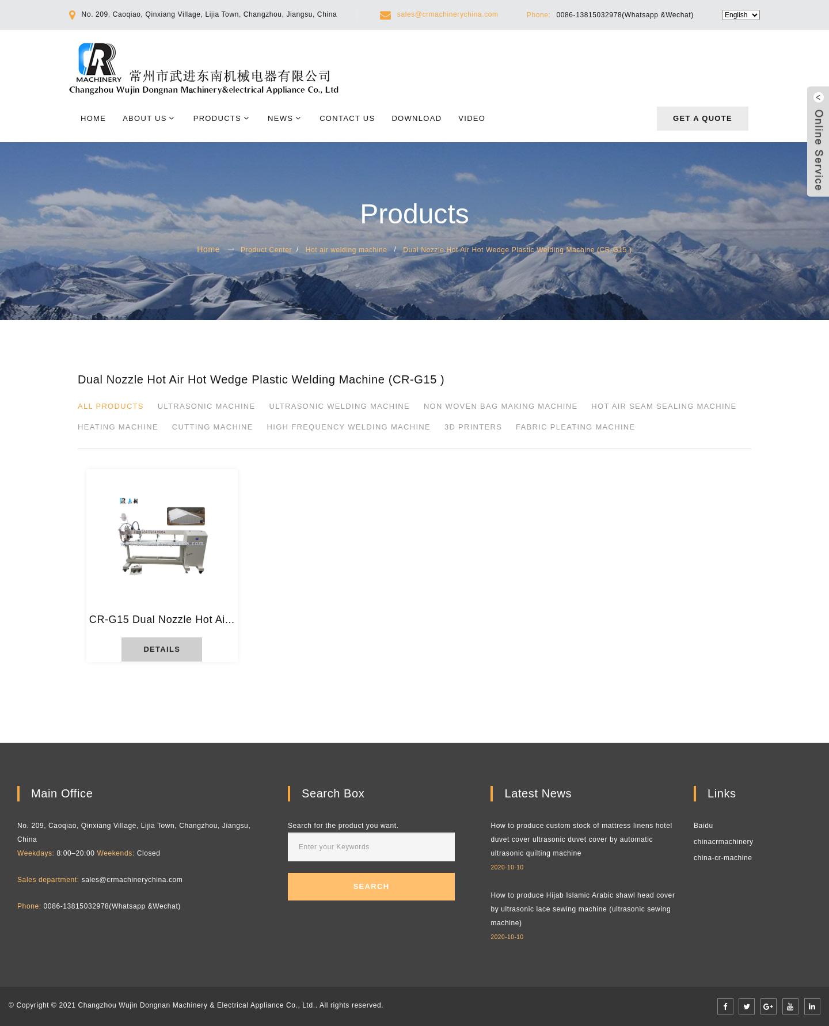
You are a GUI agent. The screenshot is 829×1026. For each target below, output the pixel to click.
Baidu (703, 826)
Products (217, 118)
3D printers (473, 427)
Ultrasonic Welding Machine (339, 406)
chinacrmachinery (724, 842)
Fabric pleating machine (575, 427)
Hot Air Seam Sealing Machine (663, 406)
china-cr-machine (723, 858)
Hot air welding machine (346, 250)
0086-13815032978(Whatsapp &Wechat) (624, 15)
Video (471, 118)
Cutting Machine (212, 427)
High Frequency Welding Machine (349, 427)
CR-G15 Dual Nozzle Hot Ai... (162, 619)
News (280, 118)
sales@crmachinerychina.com (448, 14)
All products (111, 406)
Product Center (266, 250)
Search (371, 886)
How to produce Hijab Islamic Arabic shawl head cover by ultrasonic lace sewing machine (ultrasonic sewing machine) (582, 909)
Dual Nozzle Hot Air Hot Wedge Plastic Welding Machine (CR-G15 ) (517, 250)
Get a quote (702, 118)
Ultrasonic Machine (207, 406)
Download (416, 118)
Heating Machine (118, 427)
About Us (145, 118)
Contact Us (347, 118)
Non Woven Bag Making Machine (501, 406)
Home (93, 118)
